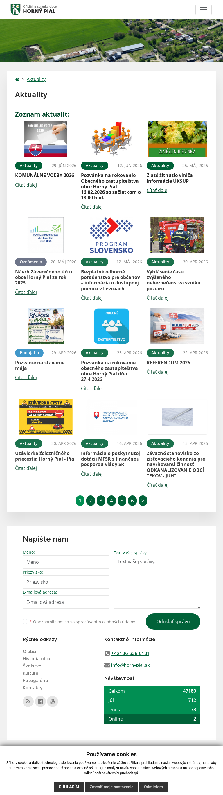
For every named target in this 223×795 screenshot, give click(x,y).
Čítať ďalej (26, 185)
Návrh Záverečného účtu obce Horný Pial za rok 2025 (43, 277)
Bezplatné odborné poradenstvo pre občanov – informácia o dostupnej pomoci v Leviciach (110, 280)
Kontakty (32, 687)
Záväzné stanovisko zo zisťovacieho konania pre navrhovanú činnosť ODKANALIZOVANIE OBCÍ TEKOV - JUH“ (176, 464)
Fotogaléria (35, 680)
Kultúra (30, 673)
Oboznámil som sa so (82, 621)
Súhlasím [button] (69, 787)
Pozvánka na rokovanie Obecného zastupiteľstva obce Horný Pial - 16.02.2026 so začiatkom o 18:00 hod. (111, 186)
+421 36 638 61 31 (130, 653)
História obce (37, 658)
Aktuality (36, 79)
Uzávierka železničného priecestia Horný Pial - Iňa (44, 456)
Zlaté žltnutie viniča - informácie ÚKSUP (171, 178)
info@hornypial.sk (130, 665)
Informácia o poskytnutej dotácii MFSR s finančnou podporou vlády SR (110, 459)
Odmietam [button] (153, 787)
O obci (29, 651)
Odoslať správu (173, 621)
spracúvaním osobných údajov (105, 621)
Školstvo (32, 666)
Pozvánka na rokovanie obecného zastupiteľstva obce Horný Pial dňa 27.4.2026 (109, 371)
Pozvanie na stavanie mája (39, 365)
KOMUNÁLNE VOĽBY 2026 (44, 175)
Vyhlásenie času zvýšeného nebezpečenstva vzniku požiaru (174, 280)
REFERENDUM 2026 (168, 362)
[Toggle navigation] (203, 9)
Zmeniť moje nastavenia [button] (112, 787)
